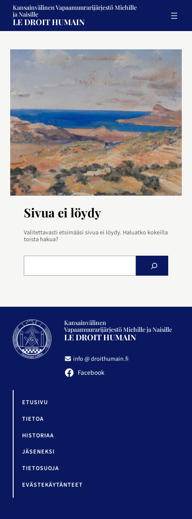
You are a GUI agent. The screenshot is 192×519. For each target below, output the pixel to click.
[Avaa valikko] (174, 16)
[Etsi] (154, 266)
